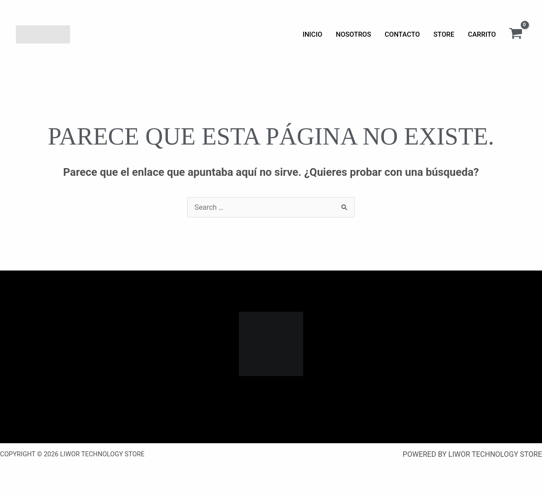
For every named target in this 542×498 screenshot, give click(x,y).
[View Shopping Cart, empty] (515, 34)
